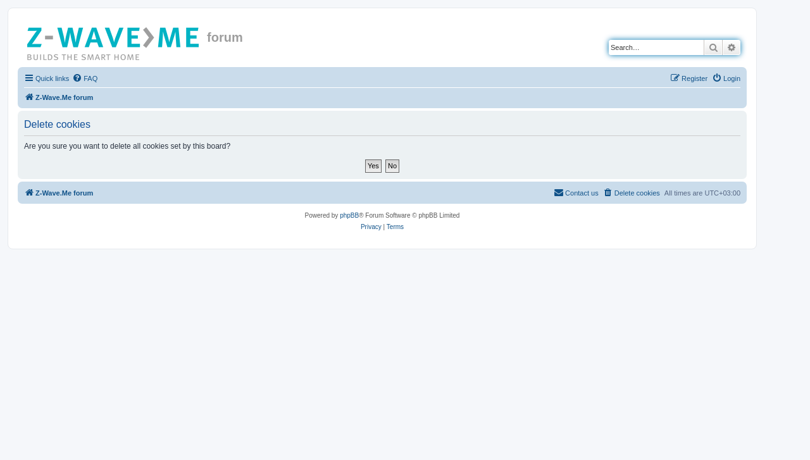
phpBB (349, 215)
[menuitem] (84, 78)
